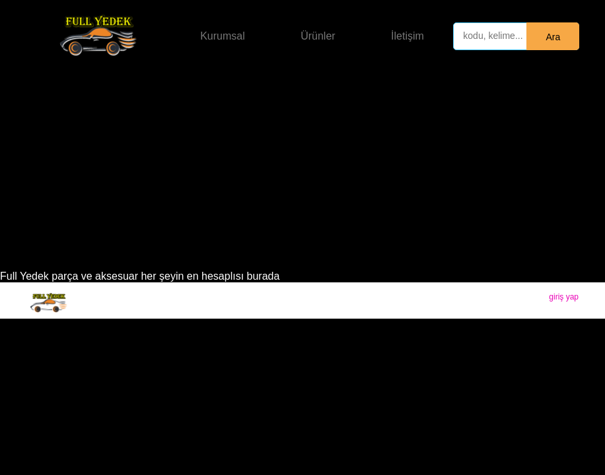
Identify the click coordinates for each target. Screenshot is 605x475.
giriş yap (564, 296)
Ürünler (318, 36)
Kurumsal (222, 36)
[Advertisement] (302, 171)
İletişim (407, 36)
